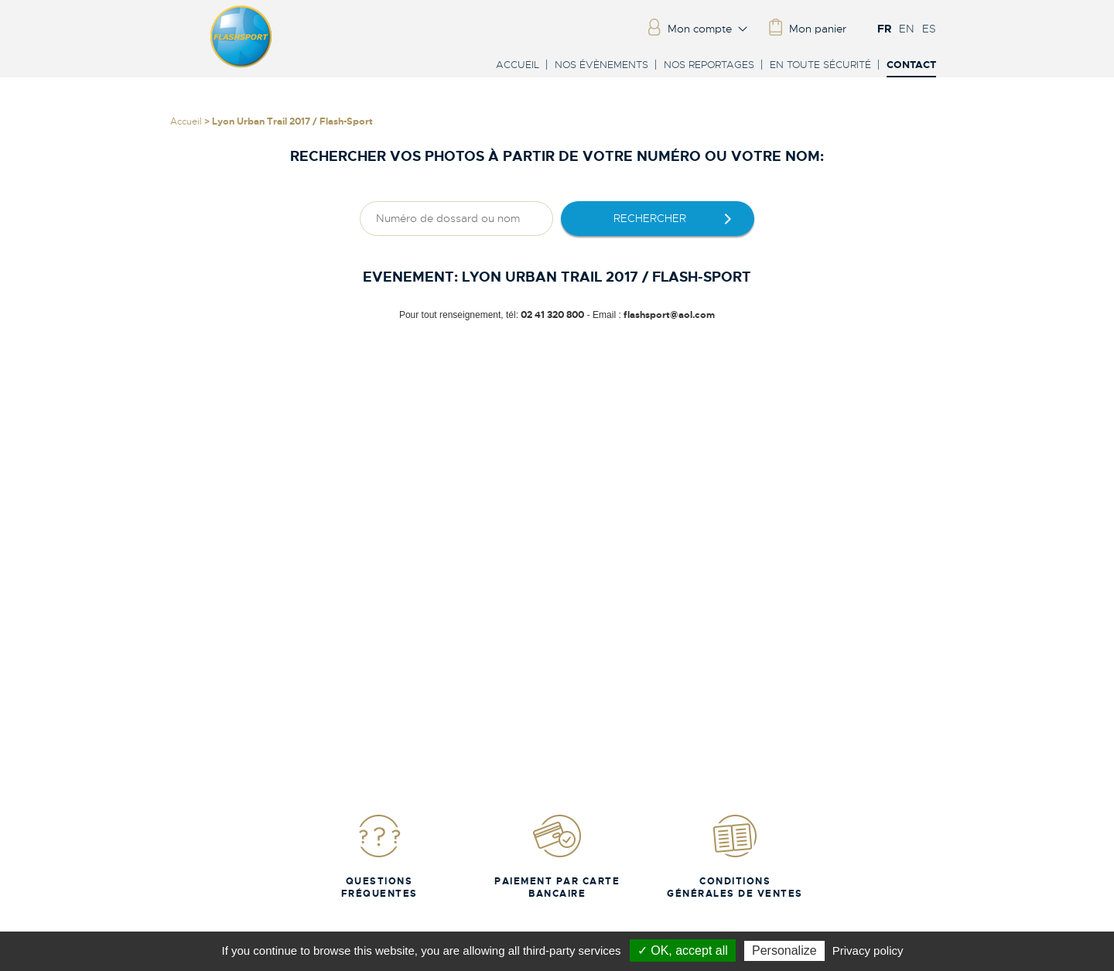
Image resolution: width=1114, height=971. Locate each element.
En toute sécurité (820, 65)
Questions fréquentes (379, 856)
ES (929, 29)
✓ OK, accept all (682, 950)
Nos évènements (601, 65)
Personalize (784, 950)
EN (906, 29)
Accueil (517, 65)
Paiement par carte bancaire (557, 856)
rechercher (649, 218)
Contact (911, 65)
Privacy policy (868, 950)
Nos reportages (709, 65)
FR (884, 29)
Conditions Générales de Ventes (735, 856)
